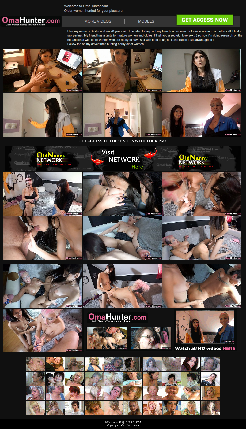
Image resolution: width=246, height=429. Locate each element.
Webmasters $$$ (114, 422)
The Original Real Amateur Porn (123, 158)
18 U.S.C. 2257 (132, 422)
